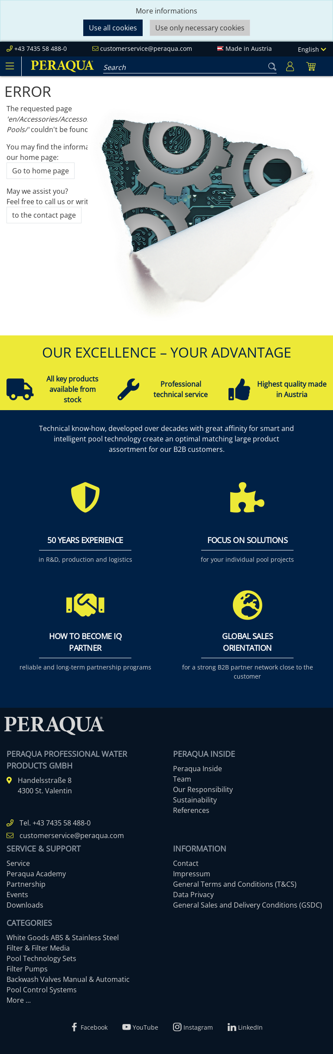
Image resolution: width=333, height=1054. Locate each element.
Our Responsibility (203, 789)
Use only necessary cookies (200, 28)
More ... (19, 1000)
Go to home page (40, 171)
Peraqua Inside (197, 768)
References (191, 810)
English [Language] (312, 49)
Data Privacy (193, 894)
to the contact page (44, 215)
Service (18, 863)
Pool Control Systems (42, 989)
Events (17, 894)
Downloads (25, 905)
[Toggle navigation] (9, 66)
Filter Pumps (27, 969)
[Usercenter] (290, 66)
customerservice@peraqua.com (146, 48)
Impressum (191, 873)
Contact (186, 863)
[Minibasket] (311, 66)
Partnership (26, 884)
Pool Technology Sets (41, 958)
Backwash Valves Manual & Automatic (68, 979)
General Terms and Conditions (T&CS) (235, 884)
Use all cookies (113, 28)
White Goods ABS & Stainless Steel (63, 937)
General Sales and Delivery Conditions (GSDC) (247, 905)
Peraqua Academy (36, 873)
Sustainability (195, 800)
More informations (166, 11)
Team (182, 779)
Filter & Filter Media (38, 948)
